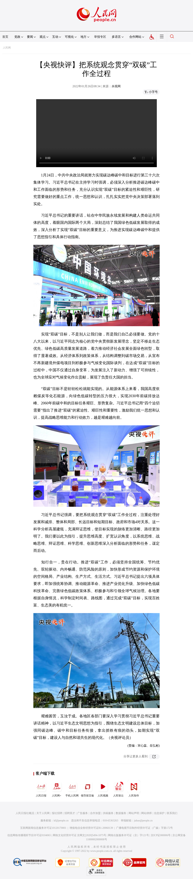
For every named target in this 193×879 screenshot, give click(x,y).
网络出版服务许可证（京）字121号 (128, 835)
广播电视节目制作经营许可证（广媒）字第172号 (144, 827)
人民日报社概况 (25, 813)
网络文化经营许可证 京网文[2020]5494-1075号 (79, 835)
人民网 (7, 47)
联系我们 (172, 813)
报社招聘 (57, 813)
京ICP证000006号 (161, 835)
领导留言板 (87, 788)
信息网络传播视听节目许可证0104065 (29, 835)
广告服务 (82, 813)
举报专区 (100, 36)
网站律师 (146, 813)
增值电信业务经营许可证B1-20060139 (91, 827)
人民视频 (103, 788)
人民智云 (118, 788)
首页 (5, 36)
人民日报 (41, 788)
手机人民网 (72, 788)
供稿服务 (108, 813)
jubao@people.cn (143, 820)
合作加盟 (95, 813)
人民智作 (133, 788)
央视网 (116, 86)
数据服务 (121, 813)
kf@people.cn (61, 820)
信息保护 (159, 813)
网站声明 (134, 813)
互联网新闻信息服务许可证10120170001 (43, 827)
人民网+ (56, 788)
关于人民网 (43, 813)
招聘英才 (69, 813)
